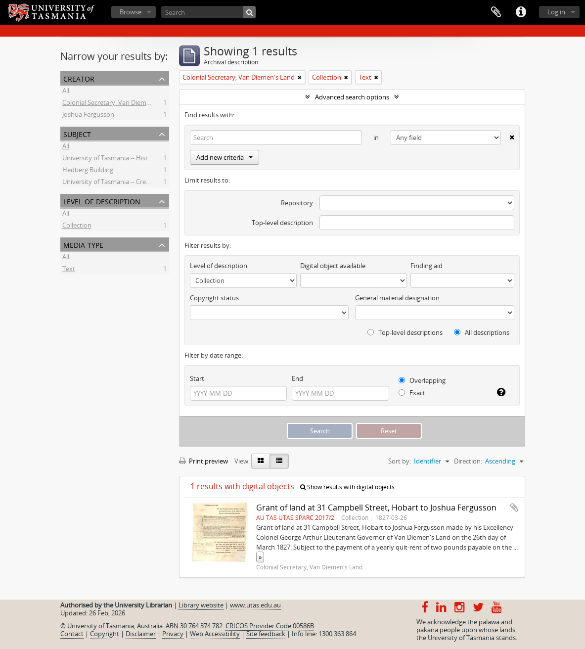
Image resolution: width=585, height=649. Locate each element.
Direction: (468, 461)
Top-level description (282, 222)
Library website (201, 605)
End (297, 378)
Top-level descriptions (405, 332)
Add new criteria (224, 157)
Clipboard (496, 12)
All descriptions (481, 332)
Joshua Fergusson (88, 115)
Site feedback (265, 633)
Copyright (104, 633)
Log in (556, 11)
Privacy (172, 633)
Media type (83, 244)
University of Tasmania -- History (110, 159)
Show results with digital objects (347, 487)
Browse (130, 11)
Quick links (520, 12)
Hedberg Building (87, 171)
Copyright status (214, 297)
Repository (297, 202)
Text (68, 270)
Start (197, 378)
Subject (77, 133)
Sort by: (399, 461)
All (65, 92)
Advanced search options (352, 97)
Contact (72, 633)
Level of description (101, 200)
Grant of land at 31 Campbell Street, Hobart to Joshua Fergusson (376, 507)
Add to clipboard (514, 507)
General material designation (397, 297)
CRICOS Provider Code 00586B (269, 625)
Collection (76, 226)
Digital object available (332, 265)
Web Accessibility (215, 633)
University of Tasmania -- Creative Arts (118, 183)
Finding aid (426, 265)
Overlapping (422, 380)
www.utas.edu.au (255, 605)
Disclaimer (141, 633)
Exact (412, 392)
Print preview (203, 461)
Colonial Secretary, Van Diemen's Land (118, 103)
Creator (78, 78)
